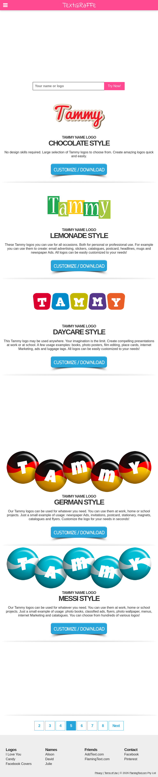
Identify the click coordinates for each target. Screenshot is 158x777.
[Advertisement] (79, 46)
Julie (48, 764)
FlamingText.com (97, 759)
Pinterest (130, 759)
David (49, 759)
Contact (130, 749)
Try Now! (114, 86)
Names (51, 749)
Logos (11, 749)
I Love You (13, 754)
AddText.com (94, 754)
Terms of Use (111, 773)
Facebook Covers (18, 764)
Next (116, 726)
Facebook (131, 754)
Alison (49, 754)
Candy (10, 759)
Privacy (98, 773)
